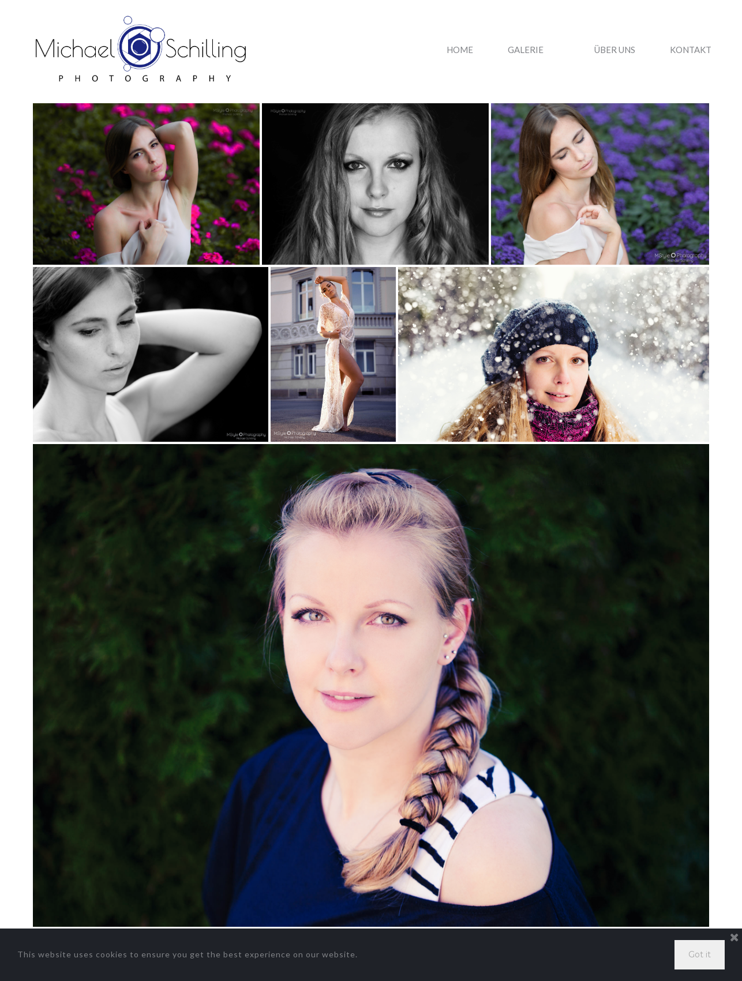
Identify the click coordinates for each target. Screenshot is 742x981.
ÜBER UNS (614, 50)
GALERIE (534, 50)
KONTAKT (690, 50)
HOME (460, 50)
